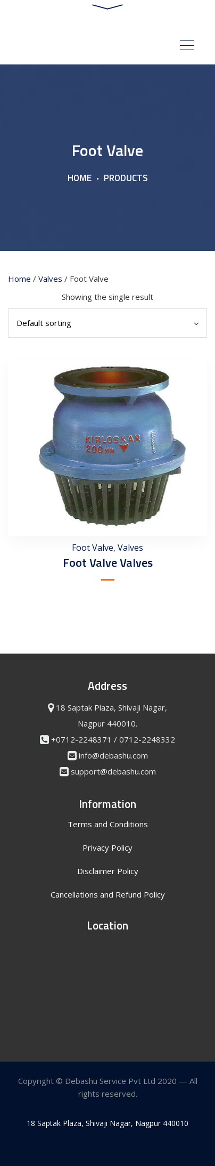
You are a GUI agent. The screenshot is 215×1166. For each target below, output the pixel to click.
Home (80, 178)
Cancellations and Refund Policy (108, 894)
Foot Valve (92, 547)
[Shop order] (107, 323)
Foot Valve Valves (108, 562)
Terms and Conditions (108, 824)
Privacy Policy (107, 847)
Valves (50, 278)
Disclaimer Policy (107, 871)
